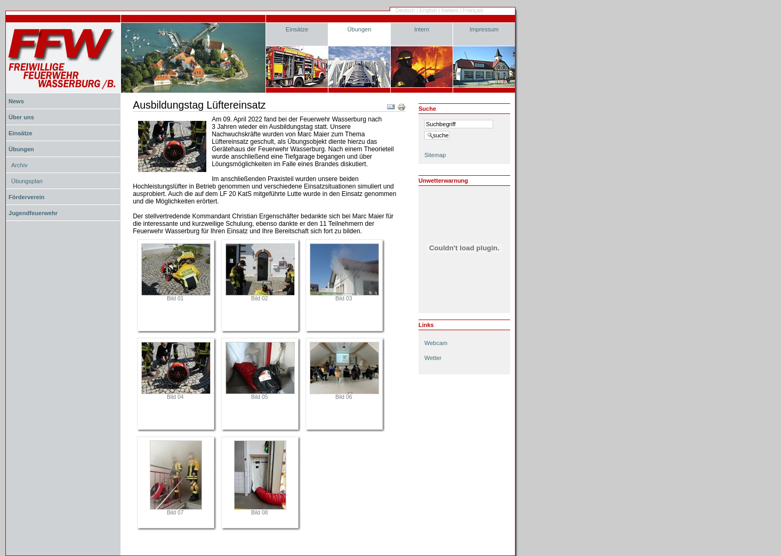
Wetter (432, 358)
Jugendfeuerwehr (33, 213)
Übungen (360, 29)
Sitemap (435, 155)
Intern (421, 29)
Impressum (484, 29)
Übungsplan (27, 181)
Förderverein (26, 197)
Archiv (19, 165)
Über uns (21, 117)
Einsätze (297, 29)
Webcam (435, 343)
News (16, 101)
